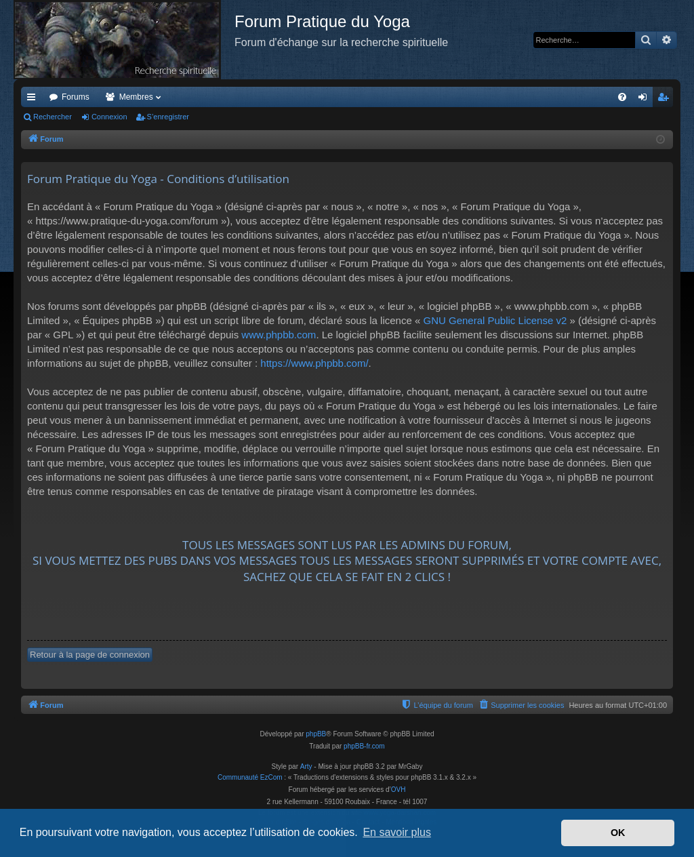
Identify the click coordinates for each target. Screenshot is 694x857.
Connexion (109, 117)
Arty (306, 766)
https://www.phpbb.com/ (314, 363)
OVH (398, 789)
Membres (136, 97)
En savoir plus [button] (397, 832)
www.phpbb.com (278, 334)
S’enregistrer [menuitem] (666, 99)
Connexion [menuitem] (645, 99)
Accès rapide (33, 99)
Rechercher (52, 117)
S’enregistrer (168, 117)
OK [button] (618, 832)
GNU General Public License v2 (495, 320)
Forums (75, 97)
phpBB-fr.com (364, 746)
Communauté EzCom (250, 777)
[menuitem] (622, 97)
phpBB (316, 734)
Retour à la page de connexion (90, 655)
